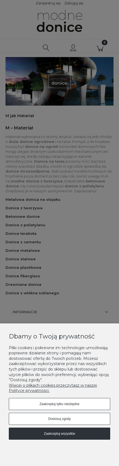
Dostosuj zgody (59, 419)
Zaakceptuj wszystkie (59, 434)
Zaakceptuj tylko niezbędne (59, 404)
